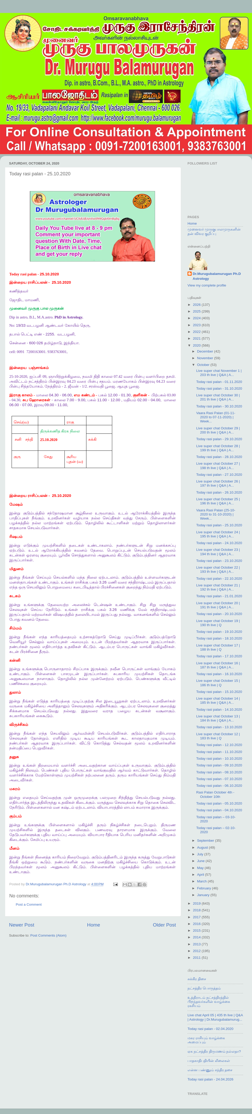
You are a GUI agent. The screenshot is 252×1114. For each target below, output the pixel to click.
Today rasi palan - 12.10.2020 (219, 745)
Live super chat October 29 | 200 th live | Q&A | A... (218, 430)
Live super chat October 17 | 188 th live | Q (218, 647)
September (206, 840)
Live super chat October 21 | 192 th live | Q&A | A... (218, 587)
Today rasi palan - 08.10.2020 (219, 772)
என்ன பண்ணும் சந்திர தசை (210, 1070)
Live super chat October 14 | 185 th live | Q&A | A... (218, 701)
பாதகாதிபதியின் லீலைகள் (209, 1061)
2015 (197, 930)
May (201, 868)
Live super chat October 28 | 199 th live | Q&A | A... (218, 448)
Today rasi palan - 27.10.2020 (219, 475)
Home (93, 925)
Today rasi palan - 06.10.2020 (219, 786)
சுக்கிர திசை (197, 979)
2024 (197, 318)
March (202, 881)
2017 (197, 917)
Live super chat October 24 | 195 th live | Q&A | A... (218, 534)
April (201, 875)
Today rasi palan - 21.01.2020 (219, 596)
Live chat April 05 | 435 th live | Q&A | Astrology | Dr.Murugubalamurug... (215, 1017)
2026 (197, 305)
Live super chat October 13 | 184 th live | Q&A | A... (218, 718)
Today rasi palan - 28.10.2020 (219, 457)
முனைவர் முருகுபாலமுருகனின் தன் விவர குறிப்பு (214, 231)
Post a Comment (29, 904)
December (205, 351)
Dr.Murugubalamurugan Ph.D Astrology (217, 276)
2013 (197, 944)
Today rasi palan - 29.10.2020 (219, 439)
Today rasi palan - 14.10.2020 (219, 709)
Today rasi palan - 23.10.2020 (219, 561)
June (201, 861)
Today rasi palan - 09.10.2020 (219, 765)
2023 (197, 325)
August (203, 847)
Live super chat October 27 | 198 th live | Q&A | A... (218, 466)
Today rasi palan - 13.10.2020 (219, 727)
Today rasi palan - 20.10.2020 (219, 614)
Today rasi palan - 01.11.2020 (219, 382)
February (204, 888)
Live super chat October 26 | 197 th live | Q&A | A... (218, 483)
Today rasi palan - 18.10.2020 (219, 638)
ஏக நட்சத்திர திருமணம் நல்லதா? (214, 1051)
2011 (197, 958)
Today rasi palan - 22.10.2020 (219, 578)
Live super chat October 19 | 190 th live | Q (218, 623)
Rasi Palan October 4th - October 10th (215, 794)
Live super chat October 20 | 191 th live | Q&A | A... (218, 605)
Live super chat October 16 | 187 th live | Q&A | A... (218, 665)
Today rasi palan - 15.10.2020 (219, 692)
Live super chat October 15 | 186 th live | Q (218, 683)
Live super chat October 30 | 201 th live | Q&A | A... (218, 397)
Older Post (164, 925)
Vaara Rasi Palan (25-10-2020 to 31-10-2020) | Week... (215, 514)
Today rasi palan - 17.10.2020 (219, 656)
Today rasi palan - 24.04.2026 (210, 1079)
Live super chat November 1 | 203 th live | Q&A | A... (219, 373)
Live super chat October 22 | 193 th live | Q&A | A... (218, 570)
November (205, 358)
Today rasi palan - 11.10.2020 (219, 752)
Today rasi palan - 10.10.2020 (219, 758)
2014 (197, 937)
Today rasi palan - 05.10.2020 (219, 803)
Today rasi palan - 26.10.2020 (219, 492)
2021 (197, 338)
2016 (197, 924)
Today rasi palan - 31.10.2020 (219, 388)
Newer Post (21, 925)
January (203, 895)
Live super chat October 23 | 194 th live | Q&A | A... (218, 552)
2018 (197, 910)
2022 (197, 332)
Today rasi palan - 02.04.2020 (210, 1029)
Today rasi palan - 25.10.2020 (219, 525)
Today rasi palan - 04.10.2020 (219, 810)
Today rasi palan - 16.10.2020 (219, 674)
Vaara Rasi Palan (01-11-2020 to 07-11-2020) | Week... (215, 417)
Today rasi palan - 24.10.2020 (219, 543)
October (203, 365)
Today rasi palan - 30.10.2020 (219, 406)
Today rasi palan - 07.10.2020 (219, 779)
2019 (197, 903)
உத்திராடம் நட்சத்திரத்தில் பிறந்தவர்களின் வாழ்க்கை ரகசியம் (209, 1002)
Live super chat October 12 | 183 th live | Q (218, 736)
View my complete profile (207, 285)
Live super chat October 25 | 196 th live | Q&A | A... (218, 501)
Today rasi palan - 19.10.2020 (219, 632)
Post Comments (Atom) (48, 935)
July (200, 854)
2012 (197, 951)
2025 (197, 311)
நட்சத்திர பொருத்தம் (204, 988)
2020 (197, 345)
